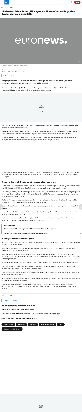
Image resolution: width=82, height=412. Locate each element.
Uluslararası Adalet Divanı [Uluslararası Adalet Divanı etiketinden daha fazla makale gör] (12, 329)
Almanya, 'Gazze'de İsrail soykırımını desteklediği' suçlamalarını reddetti (26, 233)
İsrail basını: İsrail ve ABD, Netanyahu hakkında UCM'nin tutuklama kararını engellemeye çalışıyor (30, 313)
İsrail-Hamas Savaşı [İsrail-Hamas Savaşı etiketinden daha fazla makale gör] (47, 324)
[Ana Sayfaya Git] (6, 2)
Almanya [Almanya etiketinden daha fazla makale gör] (33, 324)
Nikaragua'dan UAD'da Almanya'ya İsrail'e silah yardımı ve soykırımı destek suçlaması (30, 229)
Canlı (77, 2)
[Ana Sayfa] (2, 7)
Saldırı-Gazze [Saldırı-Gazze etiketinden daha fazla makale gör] (8, 324)
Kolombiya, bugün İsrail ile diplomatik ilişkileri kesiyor (17, 309)
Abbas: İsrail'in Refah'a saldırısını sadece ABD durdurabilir (19, 318)
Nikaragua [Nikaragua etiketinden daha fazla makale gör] (21, 324)
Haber (6, 7)
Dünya (11, 7)
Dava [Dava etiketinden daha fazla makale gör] (60, 324)
